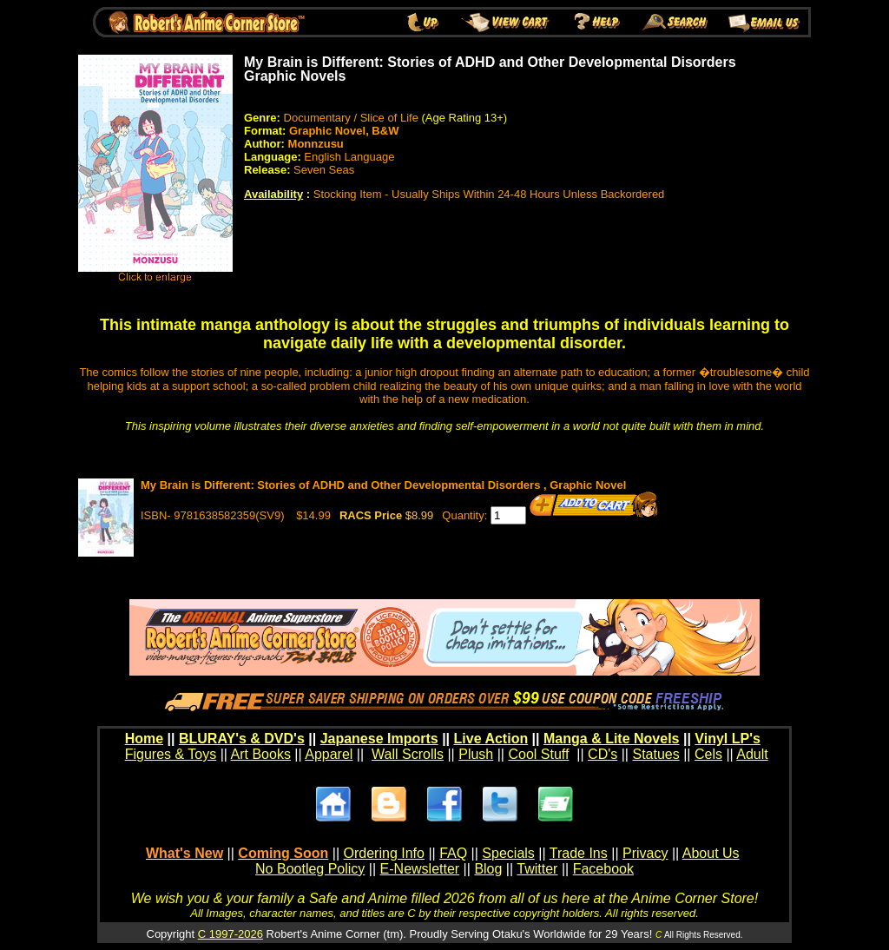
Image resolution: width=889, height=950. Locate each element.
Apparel (328, 754)
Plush (475, 754)
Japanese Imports (379, 738)
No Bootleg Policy (310, 868)
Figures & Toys (171, 754)
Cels (708, 754)
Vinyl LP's (728, 738)
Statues (655, 754)
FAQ (453, 853)
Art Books (261, 754)
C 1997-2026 (230, 933)
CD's (602, 754)
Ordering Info (384, 853)
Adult (751, 754)
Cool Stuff (538, 754)
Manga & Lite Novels (611, 738)
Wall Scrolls (408, 754)
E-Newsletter (420, 868)
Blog (488, 868)
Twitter (537, 868)
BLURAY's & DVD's (242, 738)
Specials (508, 853)
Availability (273, 194)
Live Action (491, 738)
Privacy (645, 853)
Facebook (603, 868)
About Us (711, 853)
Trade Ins (579, 853)
